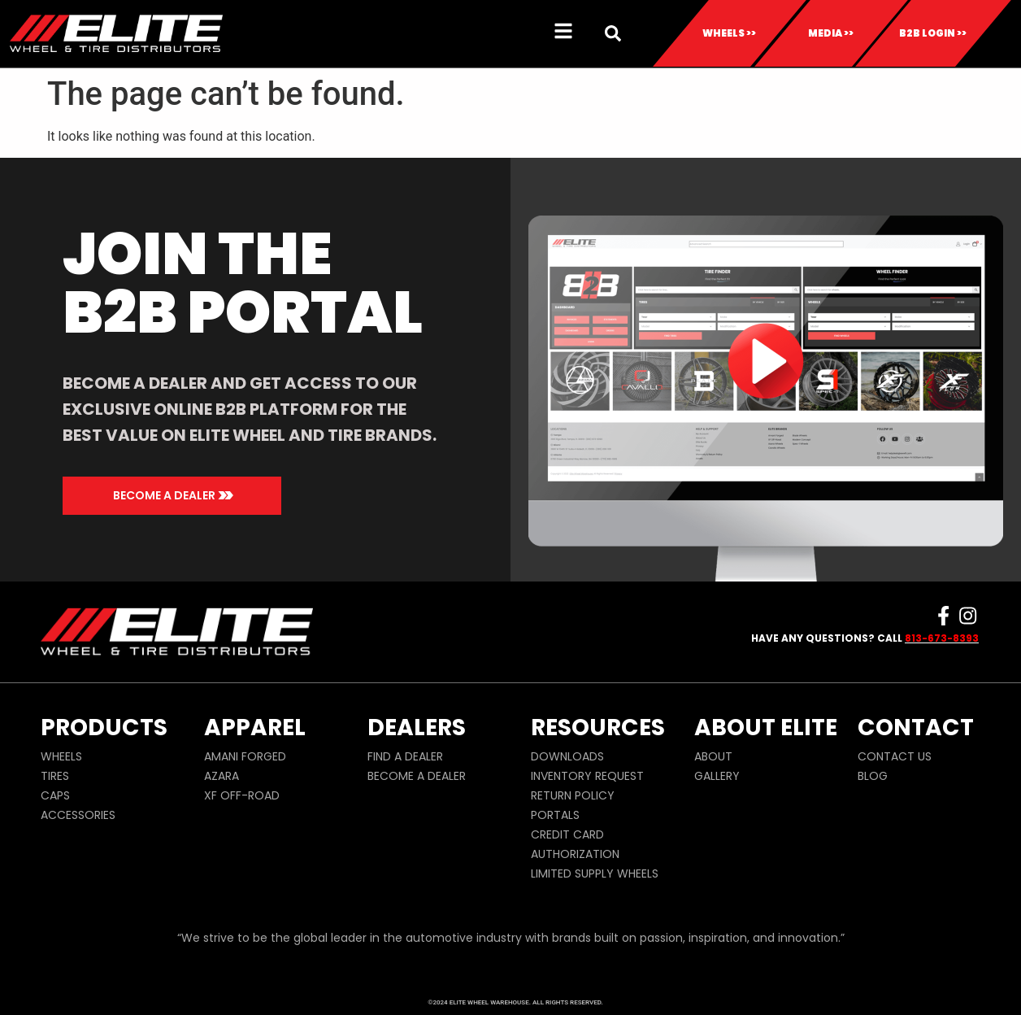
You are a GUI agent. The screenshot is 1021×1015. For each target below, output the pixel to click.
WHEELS (61, 756)
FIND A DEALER (405, 756)
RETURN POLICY (573, 795)
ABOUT (713, 756)
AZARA (221, 776)
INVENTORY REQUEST (587, 776)
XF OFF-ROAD (242, 795)
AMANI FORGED (245, 756)
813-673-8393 (942, 638)
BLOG (873, 776)
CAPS (55, 795)
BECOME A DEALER (416, 776)
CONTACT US (895, 756)
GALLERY (717, 776)
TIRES (55, 776)
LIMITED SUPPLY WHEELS (594, 873)
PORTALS (555, 815)
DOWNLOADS (567, 756)
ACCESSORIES (78, 815)
